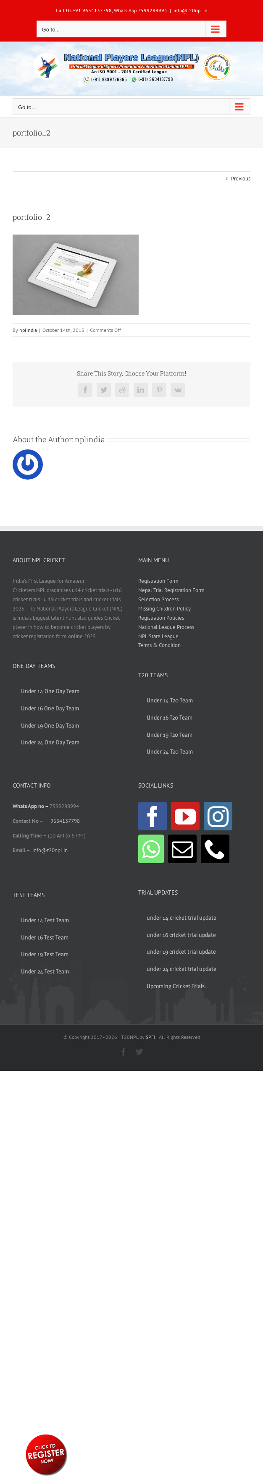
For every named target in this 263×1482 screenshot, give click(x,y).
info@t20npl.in (191, 10)
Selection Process (158, 599)
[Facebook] (152, 816)
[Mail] (182, 849)
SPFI (150, 1037)
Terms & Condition (159, 645)
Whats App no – (31, 806)
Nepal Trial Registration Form (171, 590)
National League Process (166, 627)
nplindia (28, 330)
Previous (240, 178)
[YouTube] (185, 816)
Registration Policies (161, 617)
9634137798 (65, 820)
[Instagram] (218, 816)
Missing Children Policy (164, 608)
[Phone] (215, 849)
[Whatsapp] (151, 849)
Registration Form (158, 580)
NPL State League (158, 636)
